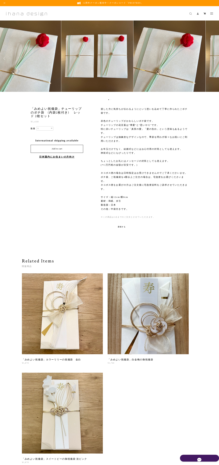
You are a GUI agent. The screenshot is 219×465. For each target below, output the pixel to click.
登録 (171, 405)
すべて (33, 363)
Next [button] (214, 58)
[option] (109, 58)
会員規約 (111, 446)
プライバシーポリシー (67, 446)
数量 (33, 128)
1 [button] (108, 99)
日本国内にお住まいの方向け (57, 157)
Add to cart (57, 149)
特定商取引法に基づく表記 (93, 446)
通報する (122, 227)
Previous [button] (5, 58)
